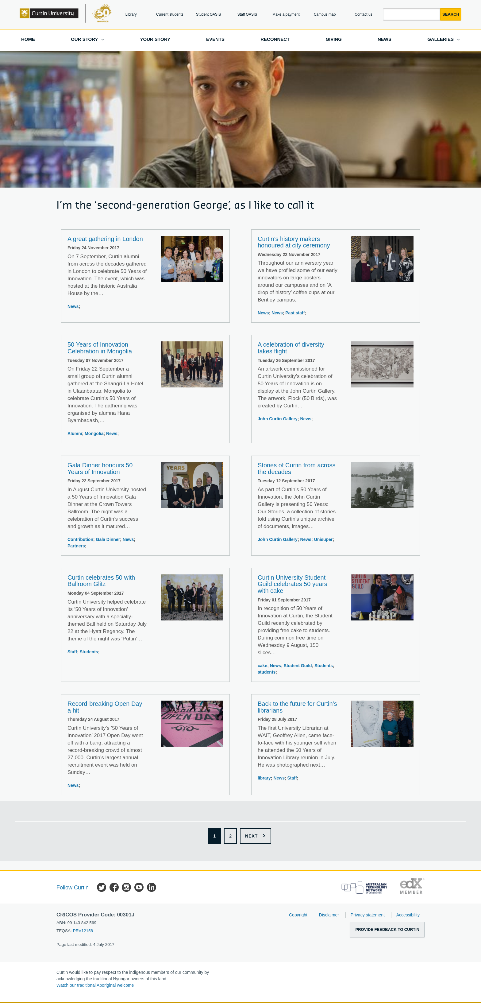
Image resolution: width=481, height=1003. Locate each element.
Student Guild (298, 665)
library (264, 778)
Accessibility (408, 914)
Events (215, 39)
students (266, 672)
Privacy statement (368, 914)
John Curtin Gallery (278, 418)
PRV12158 (83, 930)
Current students (169, 14)
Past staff (295, 312)
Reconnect (275, 39)
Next (251, 836)
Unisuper (323, 539)
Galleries (440, 39)
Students (89, 651)
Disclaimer (329, 914)
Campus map (325, 14)
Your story (155, 39)
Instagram (126, 888)
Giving (333, 39)
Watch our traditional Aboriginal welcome (95, 985)
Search (450, 14)
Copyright (298, 914)
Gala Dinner (108, 539)
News (384, 39)
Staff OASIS (247, 14)
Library (131, 14)
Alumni (74, 433)
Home (28, 39)
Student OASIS (208, 14)
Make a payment (286, 14)
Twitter (101, 888)
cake (262, 665)
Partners (76, 545)
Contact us (363, 14)
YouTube (139, 888)
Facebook (114, 888)
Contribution (80, 539)
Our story (84, 39)
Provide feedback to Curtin (387, 929)
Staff (72, 651)
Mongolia (94, 433)
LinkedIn (151, 888)
